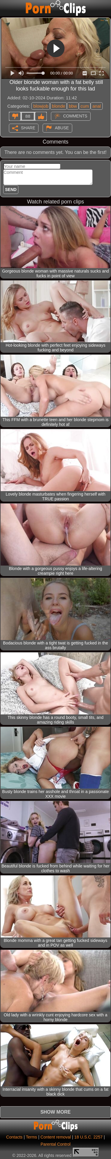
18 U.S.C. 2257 (88, 1137)
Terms (31, 1137)
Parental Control (55, 1144)
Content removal (56, 1137)
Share (28, 127)
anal (96, 106)
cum (85, 106)
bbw (73, 106)
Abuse (62, 127)
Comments (75, 115)
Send (11, 189)
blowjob (40, 106)
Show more (55, 1112)
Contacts (14, 1137)
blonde (58, 106)
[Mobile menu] (5, 8)
